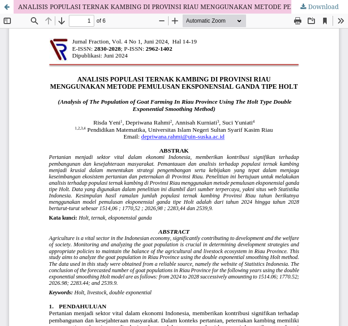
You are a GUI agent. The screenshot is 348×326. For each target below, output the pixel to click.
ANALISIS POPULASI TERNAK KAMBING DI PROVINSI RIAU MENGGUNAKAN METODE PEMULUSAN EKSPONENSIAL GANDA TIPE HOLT (183, 6)
